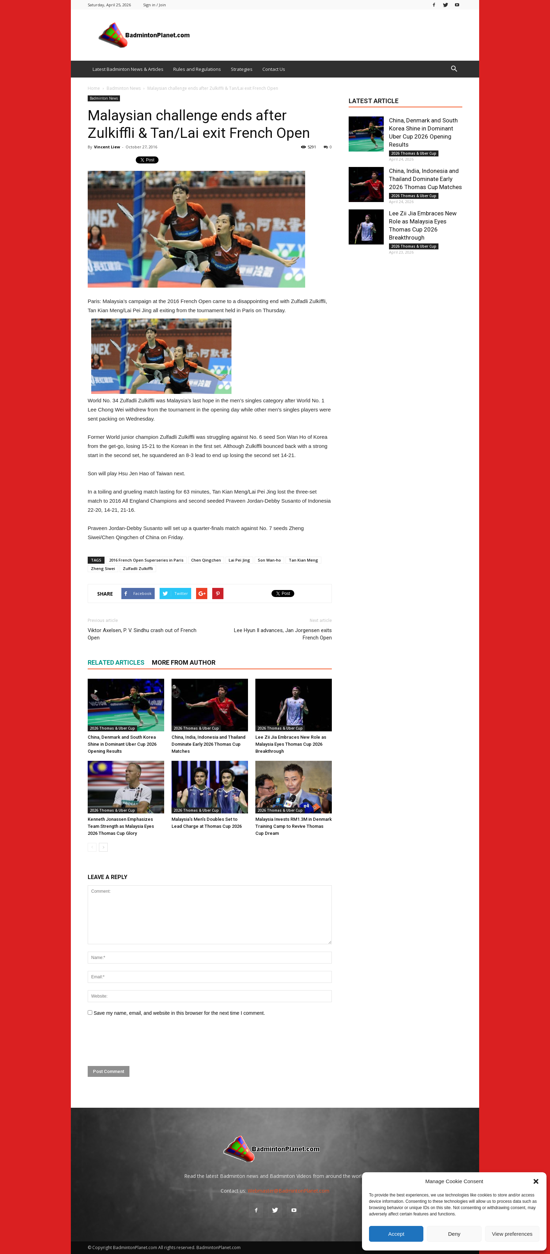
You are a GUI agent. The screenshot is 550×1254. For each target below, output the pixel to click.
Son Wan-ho (269, 560)
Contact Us (273, 69)
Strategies (242, 69)
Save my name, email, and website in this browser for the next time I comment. (179, 1013)
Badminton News (104, 98)
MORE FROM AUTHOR (183, 662)
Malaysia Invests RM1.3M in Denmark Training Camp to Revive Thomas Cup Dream (293, 826)
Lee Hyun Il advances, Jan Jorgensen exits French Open (283, 634)
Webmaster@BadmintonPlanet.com (288, 1190)
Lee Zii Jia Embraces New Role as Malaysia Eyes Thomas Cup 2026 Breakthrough (290, 744)
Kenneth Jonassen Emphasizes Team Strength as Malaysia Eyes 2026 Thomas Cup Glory (121, 826)
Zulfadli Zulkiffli (138, 568)
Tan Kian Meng (303, 560)
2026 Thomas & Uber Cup (112, 728)
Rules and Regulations (197, 69)
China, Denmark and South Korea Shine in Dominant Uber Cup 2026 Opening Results (122, 744)
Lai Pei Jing (239, 560)
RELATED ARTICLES (116, 662)
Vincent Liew (107, 146)
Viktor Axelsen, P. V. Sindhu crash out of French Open (142, 634)
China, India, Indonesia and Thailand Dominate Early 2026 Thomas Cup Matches (209, 744)
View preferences (512, 1234)
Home (94, 88)
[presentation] (141, 1041)
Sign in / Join (154, 4)
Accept (396, 1234)
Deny (454, 1234)
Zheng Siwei (103, 568)
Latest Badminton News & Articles (128, 69)
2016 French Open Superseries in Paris (146, 560)
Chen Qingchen (206, 560)
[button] (535, 1181)
